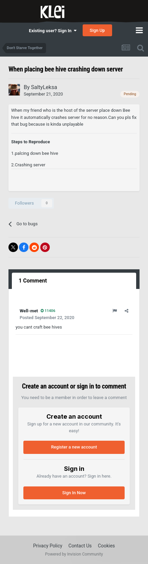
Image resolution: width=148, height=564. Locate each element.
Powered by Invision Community (74, 554)
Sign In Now (74, 492)
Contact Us (80, 545)
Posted (47, 317)
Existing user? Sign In (52, 30)
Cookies (106, 545)
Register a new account (74, 447)
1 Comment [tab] (33, 280)
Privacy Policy (47, 545)
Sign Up (97, 30)
